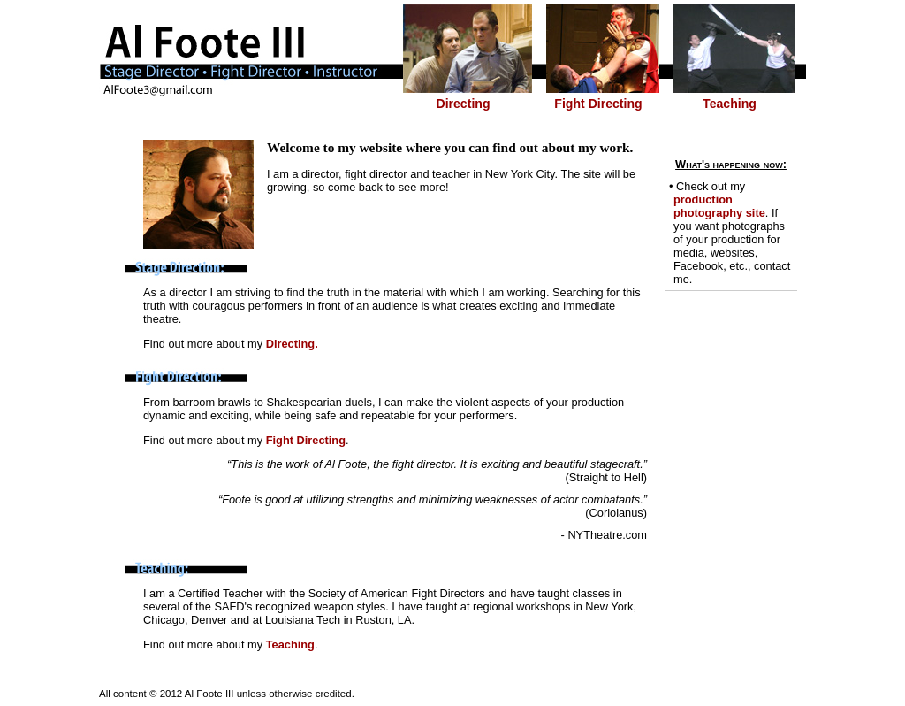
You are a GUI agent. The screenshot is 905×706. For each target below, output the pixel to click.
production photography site (719, 206)
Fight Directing (598, 103)
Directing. (292, 343)
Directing (463, 103)
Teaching (730, 103)
